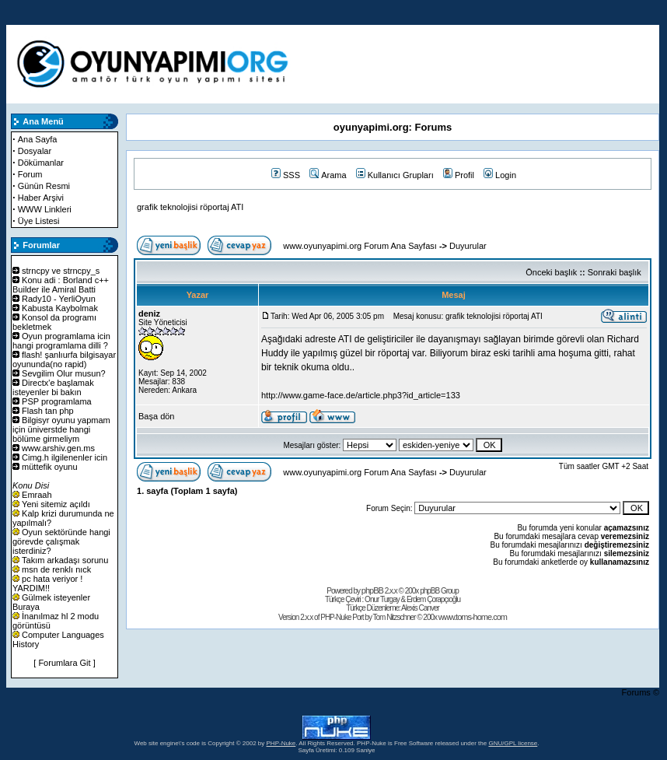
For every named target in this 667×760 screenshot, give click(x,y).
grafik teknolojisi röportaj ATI (190, 207)
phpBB (372, 590)
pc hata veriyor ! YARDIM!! (47, 583)
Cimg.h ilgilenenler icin (64, 457)
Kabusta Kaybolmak (60, 308)
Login (500, 175)
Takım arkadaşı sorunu (65, 560)
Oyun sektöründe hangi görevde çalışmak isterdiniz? (61, 541)
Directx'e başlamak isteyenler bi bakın (53, 387)
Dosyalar (34, 151)
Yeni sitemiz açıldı (56, 504)
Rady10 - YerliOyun (59, 298)
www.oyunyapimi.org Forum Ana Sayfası (359, 245)
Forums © (640, 692)
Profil (458, 175)
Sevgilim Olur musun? (64, 373)
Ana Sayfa (38, 139)
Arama (327, 175)
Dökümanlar (41, 162)
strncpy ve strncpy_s (61, 270)
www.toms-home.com (472, 617)
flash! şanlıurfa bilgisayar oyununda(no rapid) (64, 359)
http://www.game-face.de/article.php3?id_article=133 (360, 395)
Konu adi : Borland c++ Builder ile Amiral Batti (60, 284)
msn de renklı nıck (56, 569)
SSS (285, 175)
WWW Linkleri (45, 209)
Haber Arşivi (41, 197)
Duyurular (468, 245)
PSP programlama (57, 401)
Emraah (37, 494)
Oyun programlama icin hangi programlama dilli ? (61, 340)
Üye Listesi (39, 221)
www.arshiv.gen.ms (58, 448)
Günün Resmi (44, 186)
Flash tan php (48, 410)
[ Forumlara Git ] (64, 662)
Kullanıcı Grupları (395, 175)
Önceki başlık (551, 272)
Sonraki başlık (614, 272)
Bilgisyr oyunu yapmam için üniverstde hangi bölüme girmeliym (61, 429)
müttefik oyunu (50, 466)
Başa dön (156, 416)
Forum (30, 174)
